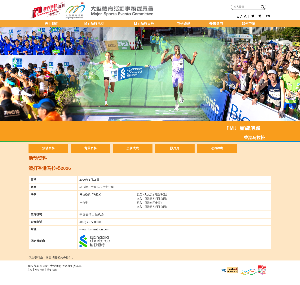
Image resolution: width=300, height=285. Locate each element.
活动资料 (48, 148)
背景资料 (90, 148)
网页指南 (40, 269)
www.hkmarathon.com (94, 229)
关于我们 (51, 23)
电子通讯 (183, 23)
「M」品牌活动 (92, 23)
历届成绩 (132, 148)
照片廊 (174, 148)
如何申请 (248, 23)
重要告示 (52, 269)
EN (268, 16)
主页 (30, 269)
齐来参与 (216, 23)
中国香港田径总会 (91, 214)
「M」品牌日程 (142, 23)
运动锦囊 (217, 148)
